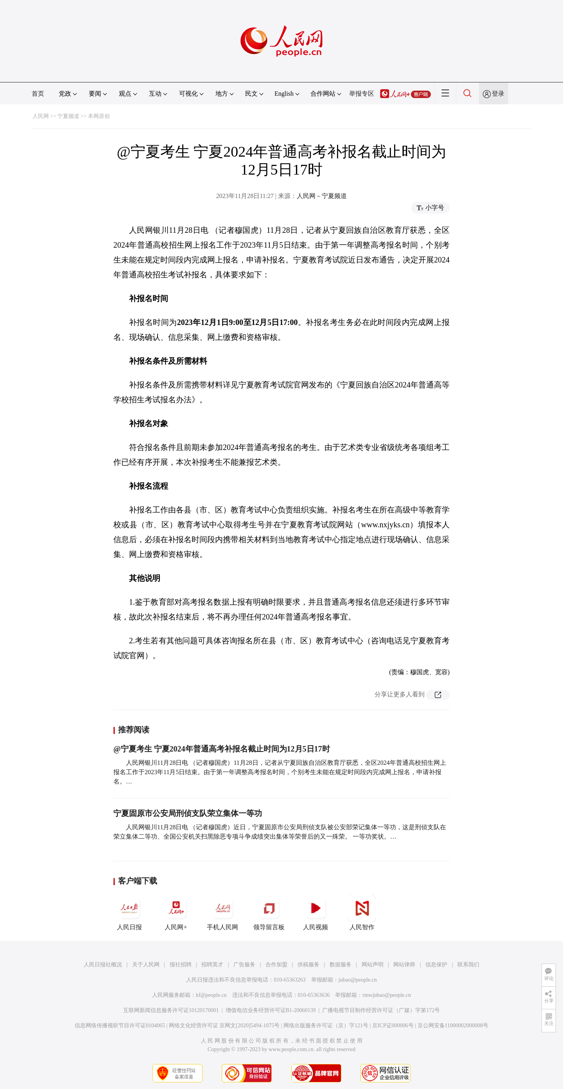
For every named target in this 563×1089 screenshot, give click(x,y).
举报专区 (361, 93)
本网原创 (99, 116)
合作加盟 (276, 965)
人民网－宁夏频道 (322, 196)
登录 (498, 93)
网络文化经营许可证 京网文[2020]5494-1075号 (224, 1025)
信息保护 (436, 965)
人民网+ (176, 912)
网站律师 (404, 965)
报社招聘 (181, 965)
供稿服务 (308, 965)
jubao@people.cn (358, 980)
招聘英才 (212, 965)
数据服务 (340, 965)
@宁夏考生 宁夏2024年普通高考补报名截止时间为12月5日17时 (221, 748)
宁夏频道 (68, 116)
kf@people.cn (211, 995)
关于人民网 (146, 965)
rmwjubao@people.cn (386, 995)
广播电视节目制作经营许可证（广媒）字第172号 (381, 1010)
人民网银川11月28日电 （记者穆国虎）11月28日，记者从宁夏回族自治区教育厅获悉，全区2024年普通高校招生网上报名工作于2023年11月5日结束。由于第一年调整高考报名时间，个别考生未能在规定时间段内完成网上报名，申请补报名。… (279, 772)
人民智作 (362, 912)
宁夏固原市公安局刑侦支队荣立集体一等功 (187, 813)
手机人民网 (222, 912)
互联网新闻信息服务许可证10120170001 (171, 1010)
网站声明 (373, 965)
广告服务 (244, 965)
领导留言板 (269, 912)
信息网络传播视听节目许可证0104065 (120, 1025)
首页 (38, 93)
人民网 (40, 116)
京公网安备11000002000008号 (453, 1025)
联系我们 (468, 965)
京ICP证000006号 (393, 1025)
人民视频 (315, 912)
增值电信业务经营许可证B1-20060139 (271, 1010)
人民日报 (129, 912)
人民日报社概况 (103, 965)
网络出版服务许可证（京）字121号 (325, 1025)
